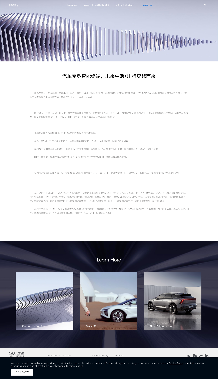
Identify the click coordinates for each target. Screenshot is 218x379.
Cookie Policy (176, 363)
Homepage (72, 5)
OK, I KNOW (22, 372)
